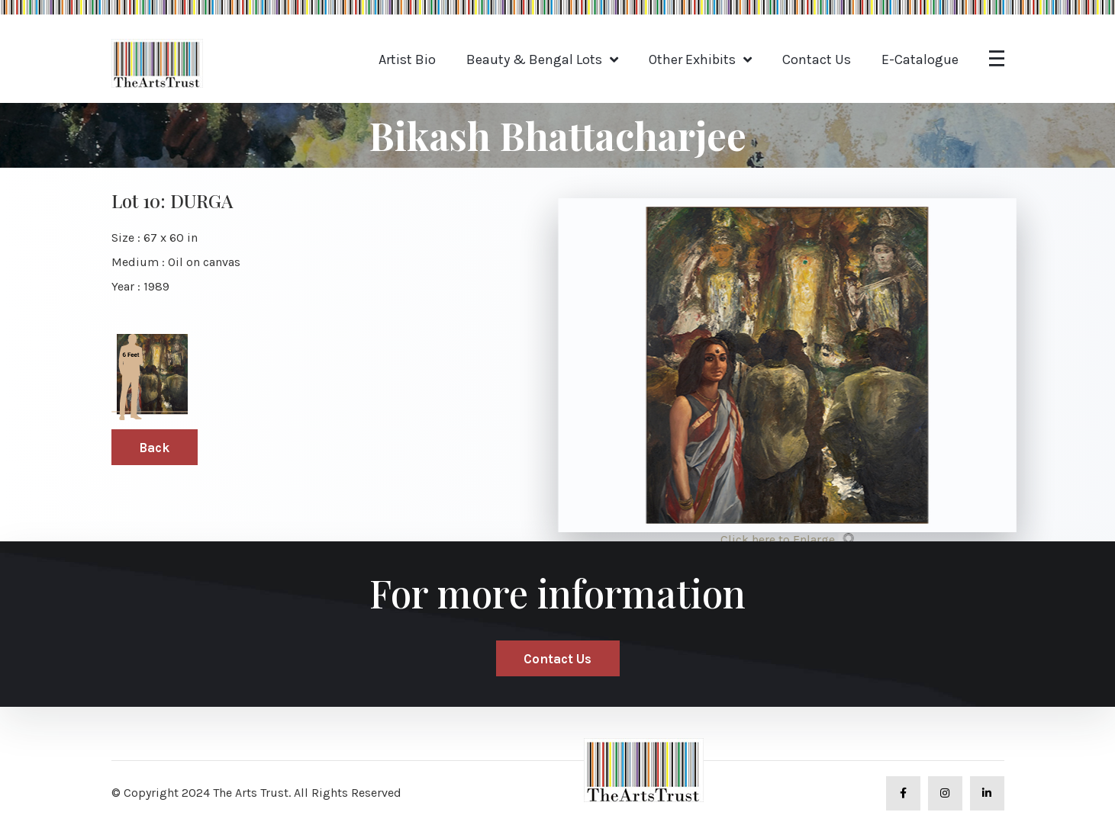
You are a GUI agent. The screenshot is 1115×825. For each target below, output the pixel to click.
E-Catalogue (920, 59)
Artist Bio (407, 59)
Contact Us (816, 59)
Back (154, 447)
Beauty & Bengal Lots (534, 59)
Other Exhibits (692, 59)
